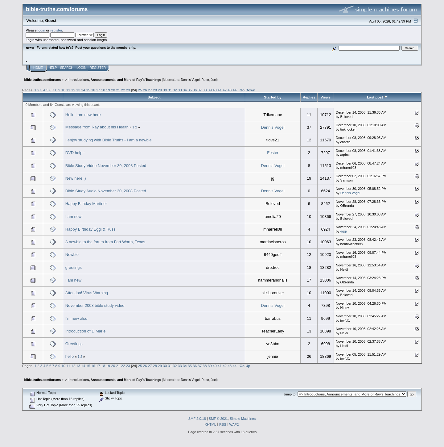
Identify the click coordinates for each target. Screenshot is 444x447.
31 (170, 90)
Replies (309, 97)
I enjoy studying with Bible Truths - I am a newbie (108, 140)
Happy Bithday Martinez (86, 203)
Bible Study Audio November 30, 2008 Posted (105, 191)
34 (185, 90)
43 (230, 90)
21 (118, 90)
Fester (272, 152)
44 (234, 90)
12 (73, 90)
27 (150, 90)
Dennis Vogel (190, 79)
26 (145, 90)
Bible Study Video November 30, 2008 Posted (105, 165)
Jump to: (289, 394)
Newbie (72, 254)
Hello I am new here (83, 114)
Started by (273, 97)
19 (108, 90)
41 (220, 90)
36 (195, 90)
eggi (343, 231)
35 (190, 90)
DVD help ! (74, 152)
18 (103, 90)
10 (63, 90)
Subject (153, 97)
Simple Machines (243, 418)
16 (93, 90)
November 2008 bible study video (95, 305)
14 (83, 90)
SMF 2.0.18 (197, 418)
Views (325, 97)
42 (225, 90)
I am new (73, 280)
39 (210, 90)
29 (160, 90)
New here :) (75, 178)
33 (180, 90)
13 (78, 90)
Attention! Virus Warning (86, 292)
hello (69, 356)
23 (128, 90)
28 (155, 90)
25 (140, 90)
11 (68, 90)
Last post (377, 97)
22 (123, 90)
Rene (205, 79)
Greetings (74, 343)
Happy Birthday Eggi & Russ (90, 229)
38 (205, 90)
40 (215, 90)
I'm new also (76, 318)
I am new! (74, 216)
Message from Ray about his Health (97, 127)
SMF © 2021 (218, 418)
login (41, 30)
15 (88, 90)
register (56, 30)
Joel (214, 79)
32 (175, 90)
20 (113, 90)
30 (165, 90)
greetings (73, 267)
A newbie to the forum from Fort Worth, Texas (105, 242)
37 (200, 90)
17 (98, 90)
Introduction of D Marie (85, 331)
